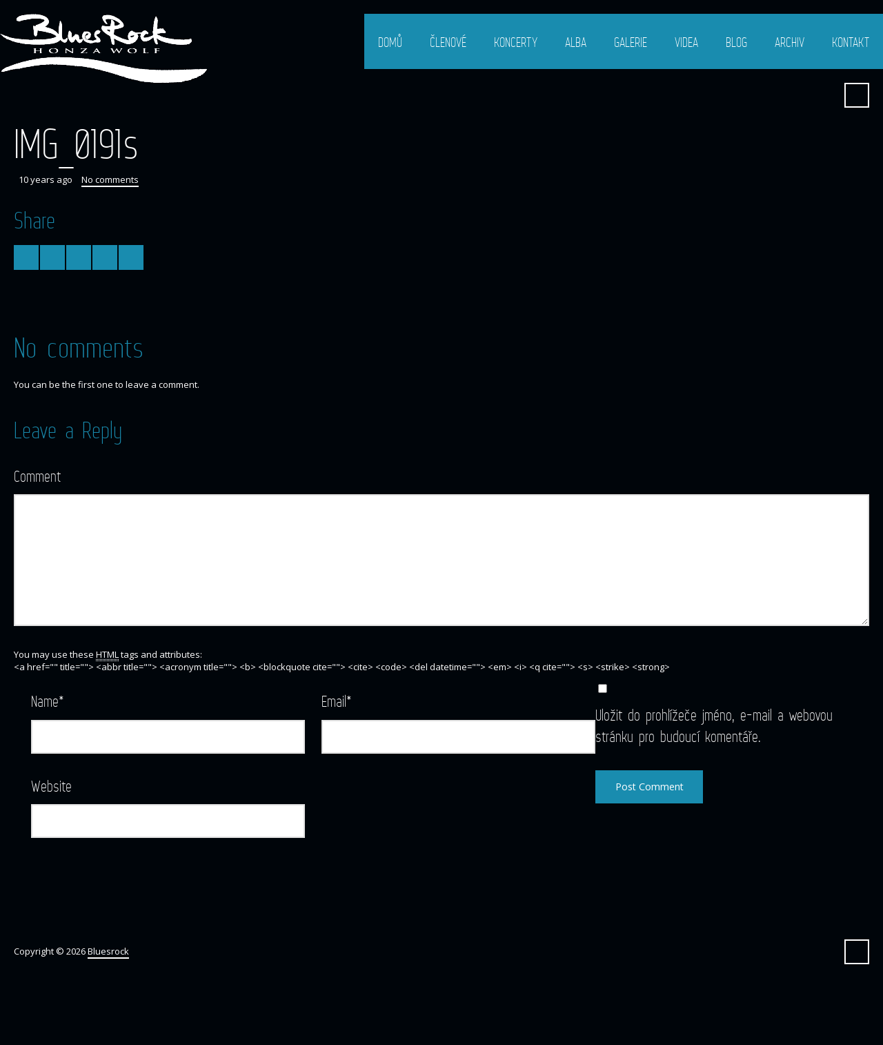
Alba (575, 42)
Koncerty (515, 42)
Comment (37, 476)
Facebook (823, 95)
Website (51, 786)
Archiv (789, 42)
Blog (736, 42)
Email (336, 701)
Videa (686, 42)
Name (47, 701)
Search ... (856, 95)
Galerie (630, 42)
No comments (110, 179)
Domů (390, 42)
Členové (448, 42)
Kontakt (850, 42)
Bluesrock (108, 951)
